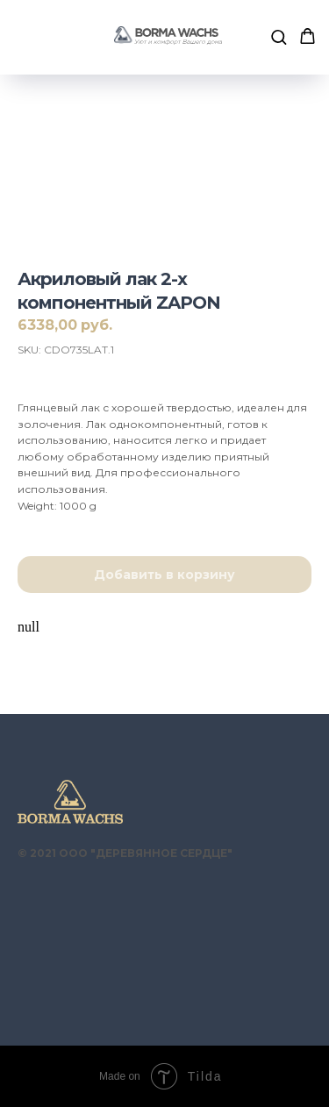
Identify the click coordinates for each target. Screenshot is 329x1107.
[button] (278, 36)
